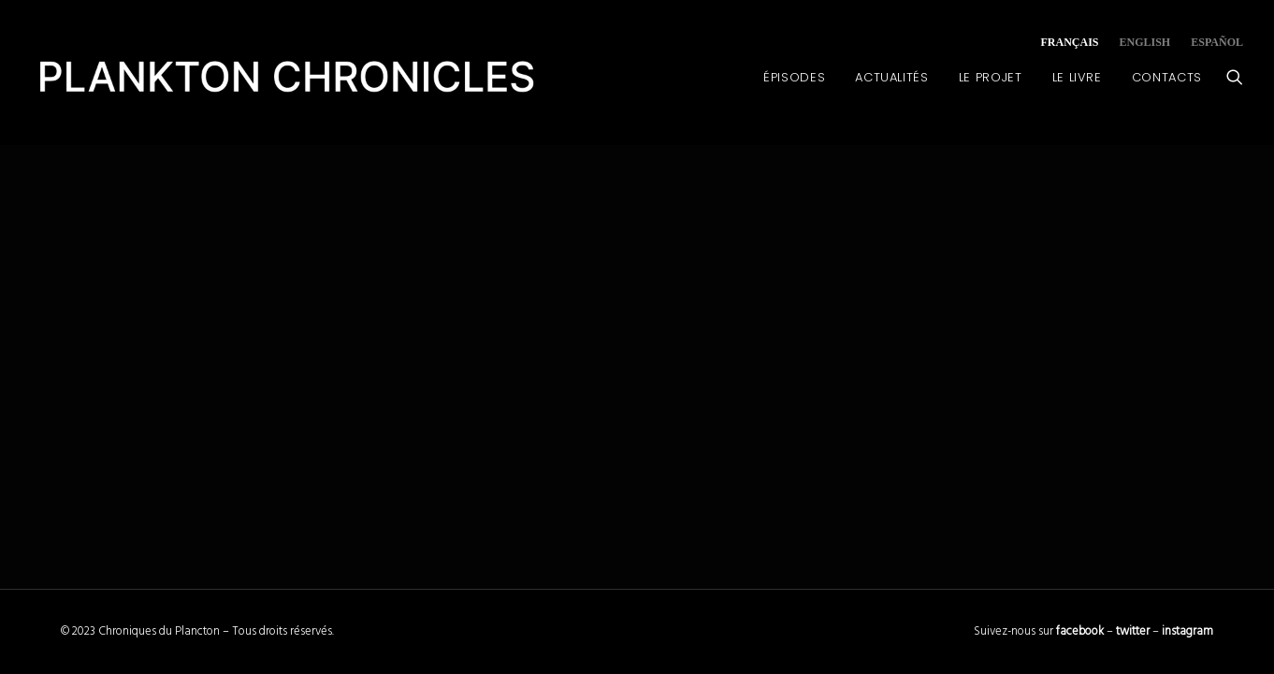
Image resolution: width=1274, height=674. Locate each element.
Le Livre (1077, 77)
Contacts (1167, 77)
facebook (1080, 631)
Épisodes (794, 77)
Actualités (892, 77)
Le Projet (990, 77)
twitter (1133, 631)
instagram (1187, 631)
